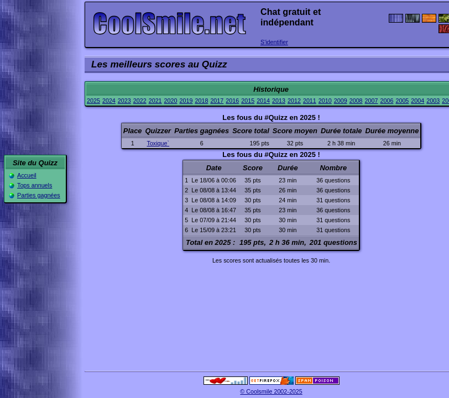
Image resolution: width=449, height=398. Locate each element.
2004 (417, 100)
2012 (294, 100)
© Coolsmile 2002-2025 (271, 391)
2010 (325, 100)
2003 (433, 100)
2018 (201, 100)
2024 (109, 100)
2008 (356, 100)
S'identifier (274, 42)
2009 (340, 100)
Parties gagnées (38, 195)
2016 (232, 100)
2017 (216, 100)
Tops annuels (34, 185)
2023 (124, 100)
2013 (278, 100)
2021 (155, 100)
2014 (263, 100)
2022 (140, 100)
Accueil (26, 175)
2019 (186, 100)
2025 (93, 100)
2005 (402, 100)
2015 (247, 100)
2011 (309, 100)
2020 (170, 100)
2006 (387, 100)
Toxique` (158, 143)
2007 (371, 100)
